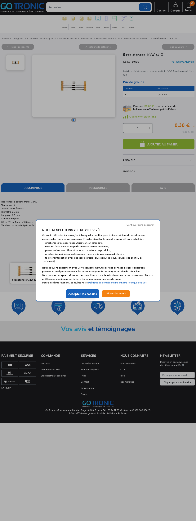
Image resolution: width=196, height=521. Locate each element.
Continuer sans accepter (140, 224)
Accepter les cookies (82, 294)
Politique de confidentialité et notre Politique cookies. (117, 282)
